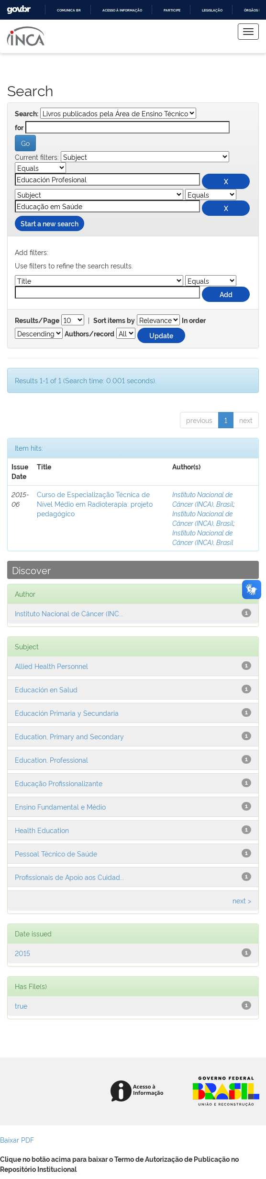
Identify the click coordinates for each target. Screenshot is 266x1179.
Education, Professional (51, 759)
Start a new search (49, 223)
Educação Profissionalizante (58, 783)
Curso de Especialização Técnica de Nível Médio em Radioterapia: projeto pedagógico (95, 503)
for (19, 128)
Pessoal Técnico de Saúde (56, 853)
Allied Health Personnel (51, 665)
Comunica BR (69, 10)
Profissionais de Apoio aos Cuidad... (69, 876)
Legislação (212, 10)
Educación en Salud (46, 689)
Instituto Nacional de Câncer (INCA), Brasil (202, 498)
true (21, 1005)
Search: (26, 114)
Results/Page (37, 320)
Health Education (42, 829)
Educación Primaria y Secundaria (67, 712)
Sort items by (114, 320)
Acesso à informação (122, 10)
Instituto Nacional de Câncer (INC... (69, 613)
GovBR (19, 9)
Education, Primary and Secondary (69, 736)
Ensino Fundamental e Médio (60, 806)
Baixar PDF (17, 1139)
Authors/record (89, 334)
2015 (22, 952)
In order (194, 320)
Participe (172, 10)
